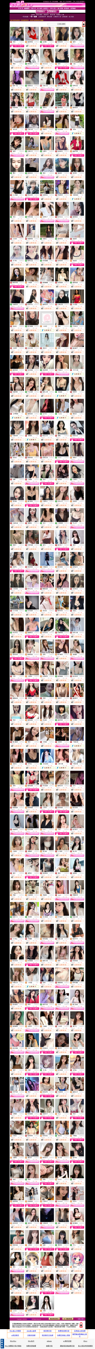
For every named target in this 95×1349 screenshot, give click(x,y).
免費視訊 (21, 42)
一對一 (22, 129)
